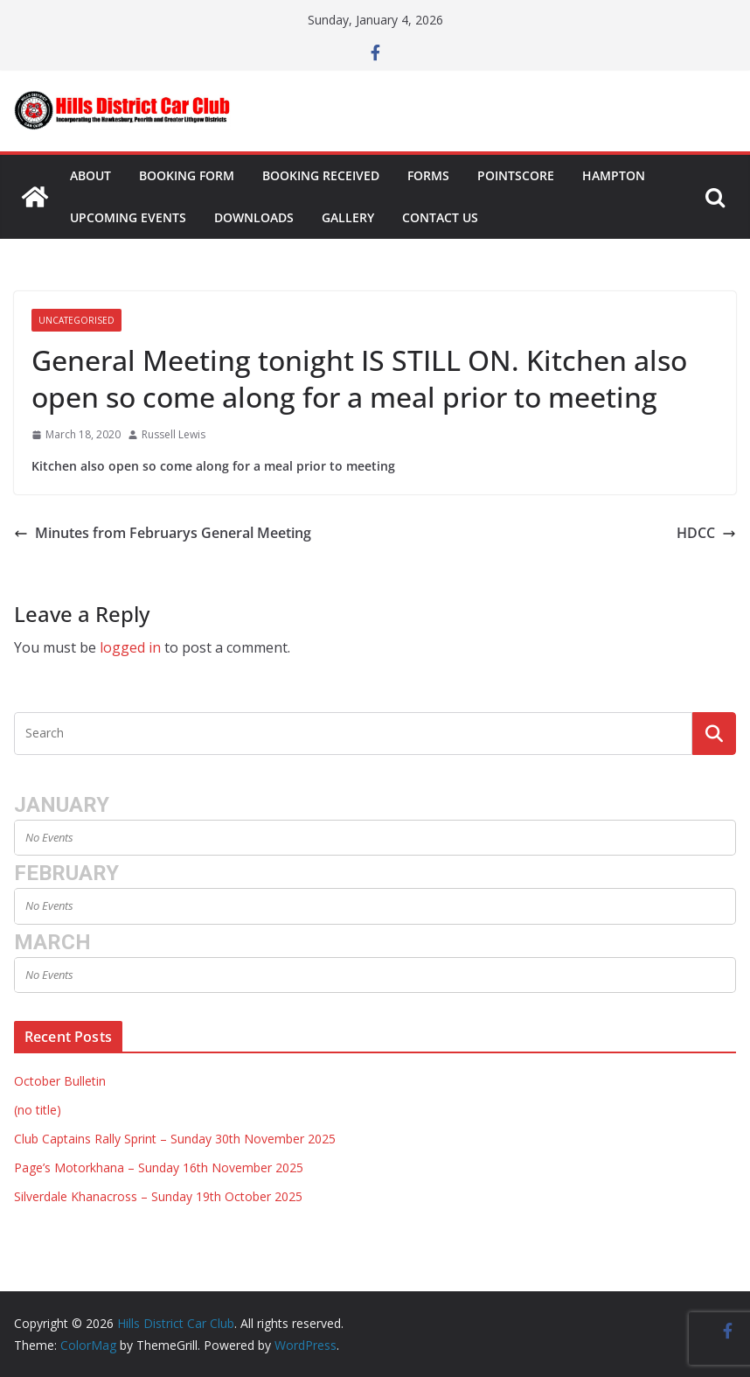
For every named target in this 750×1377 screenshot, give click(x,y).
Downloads (254, 217)
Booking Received (320, 175)
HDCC (706, 532)
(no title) (37, 1109)
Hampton (613, 175)
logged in (130, 647)
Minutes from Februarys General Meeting (162, 532)
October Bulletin (60, 1081)
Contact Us (440, 217)
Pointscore (515, 175)
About (90, 175)
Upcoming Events (128, 217)
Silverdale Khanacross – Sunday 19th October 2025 (158, 1196)
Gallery (348, 217)
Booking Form (186, 175)
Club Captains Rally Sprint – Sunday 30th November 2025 (175, 1138)
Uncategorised (76, 320)
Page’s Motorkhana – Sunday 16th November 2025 (158, 1167)
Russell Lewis (173, 434)
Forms (428, 175)
